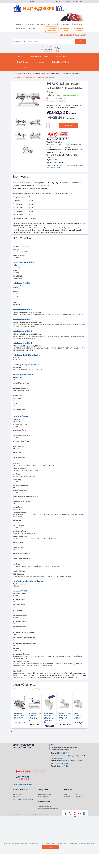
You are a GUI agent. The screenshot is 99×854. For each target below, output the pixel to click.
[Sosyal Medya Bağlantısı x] (70, 814)
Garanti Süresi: (51, 149)
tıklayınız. (91, 843)
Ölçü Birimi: (50, 160)
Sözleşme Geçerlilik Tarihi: (22, 185)
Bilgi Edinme (16, 797)
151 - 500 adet (17, 211)
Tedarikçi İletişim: (54, 183)
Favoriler (47, 47)
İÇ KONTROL (65, 24)
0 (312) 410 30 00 (63, 753)
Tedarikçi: (16, 183)
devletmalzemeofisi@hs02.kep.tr (71, 761)
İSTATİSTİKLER (77, 24)
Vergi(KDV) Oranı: (52, 142)
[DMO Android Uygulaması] (75, 817)
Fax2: (53, 766)
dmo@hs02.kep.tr (57, 758)
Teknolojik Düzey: (52, 152)
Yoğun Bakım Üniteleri (53, 73)
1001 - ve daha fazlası (20, 218)
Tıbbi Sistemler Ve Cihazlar (37, 73)
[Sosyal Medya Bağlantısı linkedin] (84, 814)
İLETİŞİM (32, 28)
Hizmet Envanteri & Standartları (23, 799)
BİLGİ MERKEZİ (53, 24)
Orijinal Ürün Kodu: (71, 145)
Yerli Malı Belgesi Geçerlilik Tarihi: (58, 155)
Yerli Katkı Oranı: (71, 149)
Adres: (53, 745)
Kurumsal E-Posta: (57, 756)
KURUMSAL (30, 24)
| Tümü (34, 685)
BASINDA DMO (21, 28)
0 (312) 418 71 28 (61, 766)
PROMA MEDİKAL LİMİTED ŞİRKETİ (67, 95)
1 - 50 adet (16, 200)
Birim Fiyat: (51, 139)
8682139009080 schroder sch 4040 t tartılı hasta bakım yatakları (34, 77)
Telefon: (54, 753)
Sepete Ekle (68, 125)
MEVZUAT (41, 24)
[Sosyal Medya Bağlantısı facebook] (65, 814)
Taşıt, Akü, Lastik (23, 62)
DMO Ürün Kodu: (52, 145)
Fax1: (53, 763)
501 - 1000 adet (18, 215)
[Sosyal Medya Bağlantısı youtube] (79, 814)
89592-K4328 (64, 87)
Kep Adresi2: (55, 761)
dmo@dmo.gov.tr (70, 756)
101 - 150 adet (17, 207)
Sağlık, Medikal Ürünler (61, 62)
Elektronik (21, 56)
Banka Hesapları (18, 794)
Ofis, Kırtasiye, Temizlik (40, 56)
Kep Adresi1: (81, 756)
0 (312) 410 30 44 (61, 763)
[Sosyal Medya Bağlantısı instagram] (75, 814)
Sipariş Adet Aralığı (19, 197)
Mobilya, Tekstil (61, 56)
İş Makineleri (41, 62)
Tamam (50, 847)
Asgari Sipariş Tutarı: (20, 188)
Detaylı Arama (46, 52)
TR (30, 1)
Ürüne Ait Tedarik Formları (55, 162)
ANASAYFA (19, 24)
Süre (29, 197)
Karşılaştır (46, 49)
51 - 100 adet (17, 204)
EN (33, 1)
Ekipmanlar (21, 68)
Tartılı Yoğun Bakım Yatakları (70, 73)
